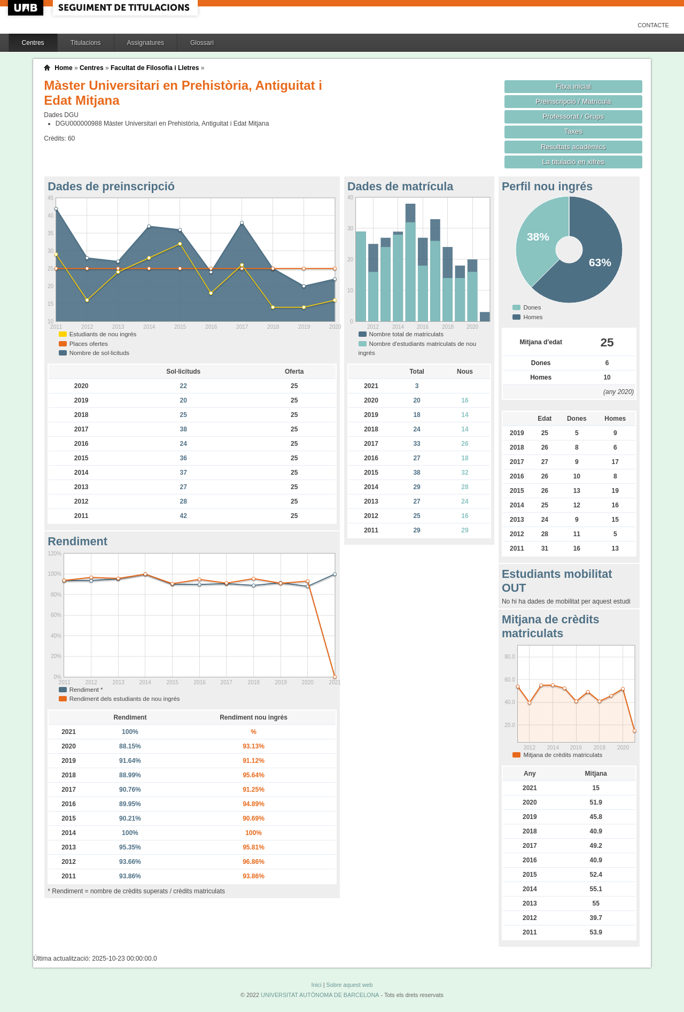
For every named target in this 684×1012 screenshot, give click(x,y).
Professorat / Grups (573, 116)
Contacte (653, 25)
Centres (33, 43)
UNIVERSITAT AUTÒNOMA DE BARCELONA (320, 995)
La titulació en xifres (573, 162)
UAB (26, 8)
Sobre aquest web (349, 985)
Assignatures (145, 43)
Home (63, 68)
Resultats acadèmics (573, 147)
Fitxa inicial (573, 86)
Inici (316, 985)
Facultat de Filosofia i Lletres (155, 68)
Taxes (573, 131)
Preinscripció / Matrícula (573, 101)
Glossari (202, 43)
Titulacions (86, 43)
